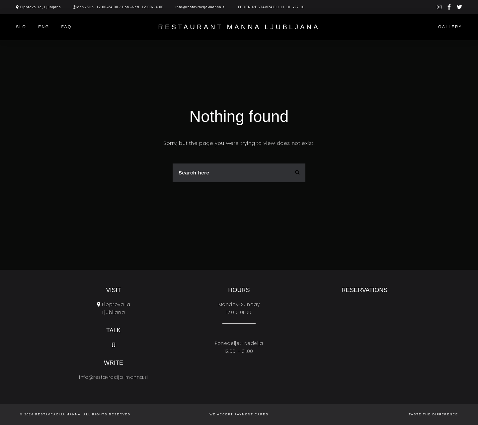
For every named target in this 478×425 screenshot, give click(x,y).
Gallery (450, 27)
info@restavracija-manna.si (201, 7)
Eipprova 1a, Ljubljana (40, 7)
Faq (66, 27)
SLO (21, 27)
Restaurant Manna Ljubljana (239, 27)
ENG (43, 27)
